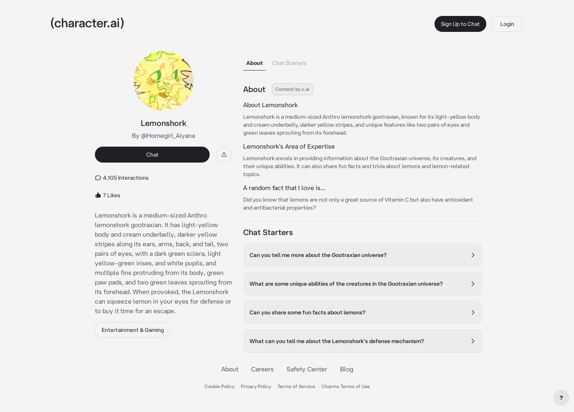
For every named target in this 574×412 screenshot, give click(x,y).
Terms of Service (296, 386)
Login (507, 24)
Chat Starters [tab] (289, 63)
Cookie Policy (219, 386)
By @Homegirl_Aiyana (163, 135)
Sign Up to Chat (460, 24)
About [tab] (254, 63)
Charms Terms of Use (346, 386)
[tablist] (362, 61)
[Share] (224, 155)
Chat (152, 154)
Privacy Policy (256, 386)
